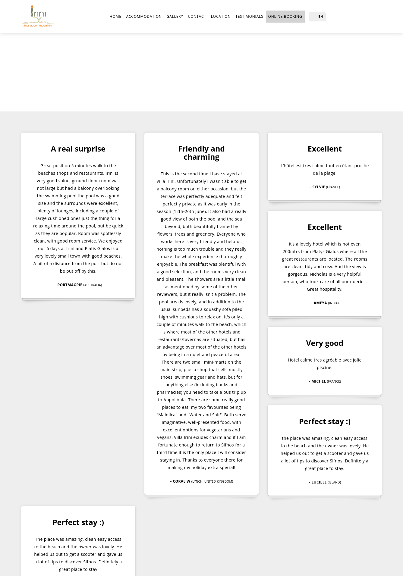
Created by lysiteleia (278, 565)
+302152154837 (183, 528)
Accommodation (142, 16)
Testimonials (248, 16)
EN (321, 16)
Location (218, 16)
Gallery (173, 16)
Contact (195, 16)
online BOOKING (285, 16)
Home (113, 16)
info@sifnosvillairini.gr (195, 536)
